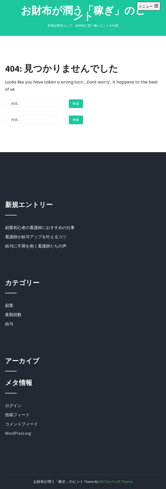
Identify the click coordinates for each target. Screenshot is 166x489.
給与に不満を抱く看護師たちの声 (36, 246)
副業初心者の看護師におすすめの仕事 (40, 227)
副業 (9, 305)
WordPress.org (18, 433)
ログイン (13, 405)
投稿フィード (17, 415)
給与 (9, 324)
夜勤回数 (13, 314)
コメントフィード (21, 424)
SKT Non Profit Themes (116, 481)
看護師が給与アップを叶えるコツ (36, 237)
